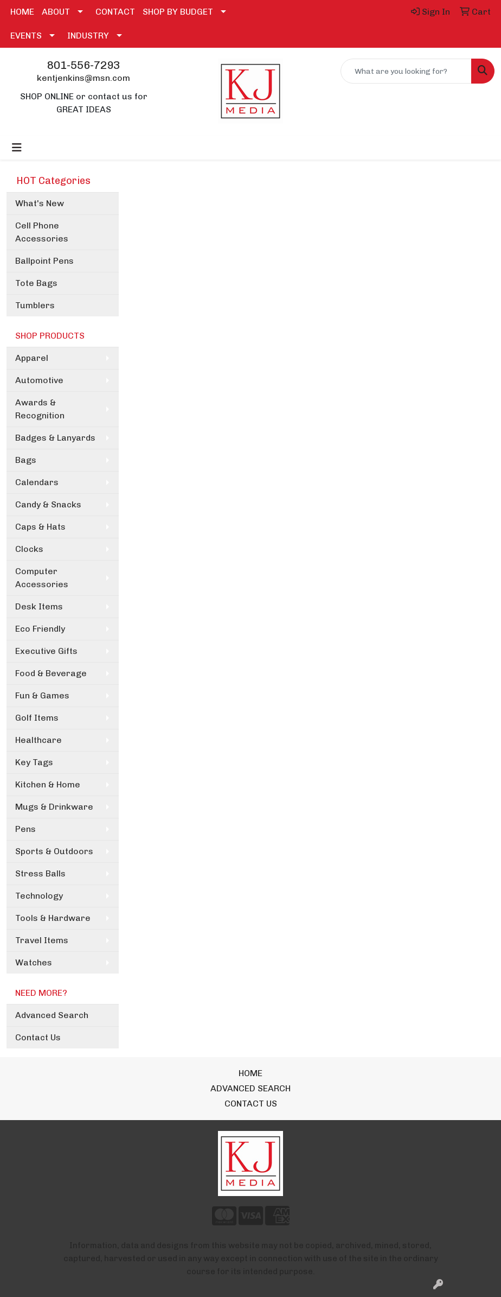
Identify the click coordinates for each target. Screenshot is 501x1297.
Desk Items (39, 606)
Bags (25, 460)
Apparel (31, 358)
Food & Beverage (51, 673)
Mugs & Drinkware (54, 807)
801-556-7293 (83, 65)
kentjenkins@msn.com (83, 78)
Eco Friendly (40, 629)
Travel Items (41, 940)
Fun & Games (42, 695)
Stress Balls (40, 873)
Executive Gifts (46, 651)
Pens (25, 829)
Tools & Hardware (53, 918)
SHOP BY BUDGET (178, 12)
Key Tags (34, 762)
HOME (22, 12)
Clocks (29, 549)
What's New (39, 203)
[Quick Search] (406, 71)
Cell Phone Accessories (41, 232)
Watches (33, 962)
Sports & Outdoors (54, 851)
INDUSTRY (88, 35)
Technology (39, 896)
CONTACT (115, 12)
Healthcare (38, 740)
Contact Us (38, 1037)
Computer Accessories (41, 577)
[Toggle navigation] (16, 147)
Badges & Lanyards (55, 438)
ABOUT (56, 12)
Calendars (37, 482)
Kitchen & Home (47, 784)
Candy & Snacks (48, 504)
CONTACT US (250, 1103)
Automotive (39, 380)
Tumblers (35, 305)
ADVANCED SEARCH (250, 1088)
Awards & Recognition (40, 409)
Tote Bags (36, 283)
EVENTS (26, 35)
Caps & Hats (40, 527)
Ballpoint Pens (44, 261)
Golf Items (37, 718)
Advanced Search (51, 1015)
